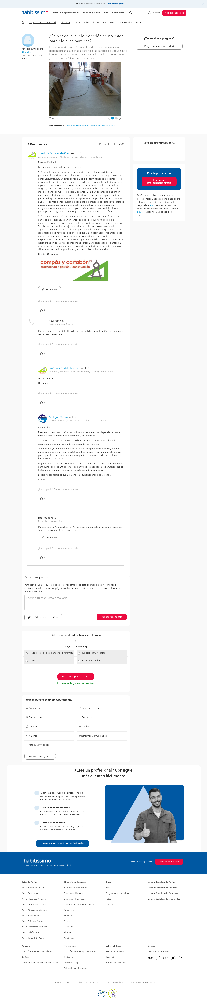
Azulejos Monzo (58, 417)
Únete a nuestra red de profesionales (63, 843)
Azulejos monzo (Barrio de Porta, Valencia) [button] (71, 421)
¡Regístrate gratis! (116, 4)
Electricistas (69, 927)
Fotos (108, 899)
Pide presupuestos (174, 13)
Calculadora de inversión (75, 968)
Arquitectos (69, 938)
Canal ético (111, 957)
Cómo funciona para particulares (37, 951)
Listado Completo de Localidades (164, 899)
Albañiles (65, 23)
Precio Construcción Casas (34, 905)
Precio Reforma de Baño (33, 888)
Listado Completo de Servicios (162, 888)
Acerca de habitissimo (116, 951)
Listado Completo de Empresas (163, 893)
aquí (152, 205)
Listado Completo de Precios (161, 882)
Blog (108, 888)
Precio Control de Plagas (33, 938)
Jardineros (68, 916)
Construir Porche (91, 661)
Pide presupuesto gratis (76, 676)
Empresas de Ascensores (75, 888)
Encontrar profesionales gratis (159, 181)
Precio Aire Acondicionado (34, 910)
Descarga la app (71, 963)
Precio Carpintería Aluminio (34, 927)
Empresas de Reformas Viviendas (79, 905)
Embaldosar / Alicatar (93, 653)
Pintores (67, 921)
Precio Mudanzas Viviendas (34, 899)
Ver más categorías (40, 756)
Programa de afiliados (116, 963)
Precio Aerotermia (30, 893)
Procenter (110, 905)
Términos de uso (63, 983)
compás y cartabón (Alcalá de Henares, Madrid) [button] (63, 157)
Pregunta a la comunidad (159, 46)
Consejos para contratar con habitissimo (40, 963)
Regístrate (26, 957)
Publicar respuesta (111, 617)
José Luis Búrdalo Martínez (54, 153)
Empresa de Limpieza (73, 893)
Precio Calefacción (30, 932)
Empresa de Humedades (75, 899)
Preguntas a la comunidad (42, 23)
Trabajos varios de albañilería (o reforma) (51, 653)
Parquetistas (69, 910)
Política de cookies (113, 983)
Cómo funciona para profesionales (80, 951)
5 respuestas (56, 126)
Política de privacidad (88, 983)
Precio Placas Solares (31, 916)
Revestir (33, 661)
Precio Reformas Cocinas (33, 921)
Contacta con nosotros (158, 951)
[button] (28, 40)
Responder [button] (49, 290)
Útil (43, 310)
